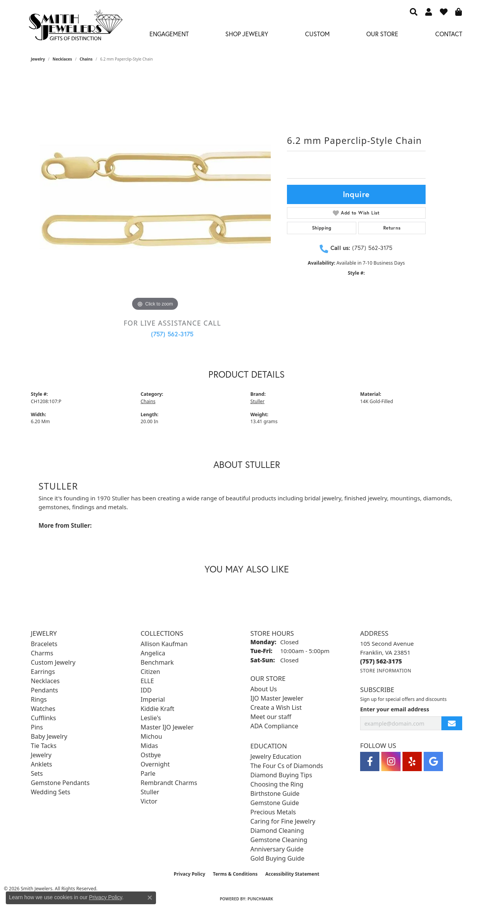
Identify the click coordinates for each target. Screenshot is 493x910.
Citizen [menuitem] (150, 671)
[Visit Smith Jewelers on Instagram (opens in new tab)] (391, 761)
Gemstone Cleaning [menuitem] (278, 840)
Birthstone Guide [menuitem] (275, 793)
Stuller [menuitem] (150, 792)
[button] (414, 11)
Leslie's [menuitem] (151, 718)
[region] (155, 197)
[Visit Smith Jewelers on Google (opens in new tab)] (433, 761)
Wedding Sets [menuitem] (50, 792)
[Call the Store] (381, 661)
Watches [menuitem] (43, 708)
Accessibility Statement (292, 874)
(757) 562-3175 (172, 334)
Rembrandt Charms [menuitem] (169, 782)
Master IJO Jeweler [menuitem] (167, 727)
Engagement (169, 34)
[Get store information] (385, 670)
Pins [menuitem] (37, 727)
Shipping (322, 228)
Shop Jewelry (246, 34)
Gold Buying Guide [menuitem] (277, 858)
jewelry (38, 59)
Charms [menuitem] (42, 653)
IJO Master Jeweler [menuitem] (277, 698)
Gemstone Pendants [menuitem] (60, 782)
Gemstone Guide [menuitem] (274, 803)
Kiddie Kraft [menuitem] (157, 708)
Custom (317, 34)
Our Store (382, 34)
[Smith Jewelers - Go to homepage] (75, 27)
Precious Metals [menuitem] (273, 812)
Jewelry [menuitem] (41, 755)
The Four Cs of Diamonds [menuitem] (286, 765)
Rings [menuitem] (39, 699)
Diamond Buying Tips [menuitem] (281, 775)
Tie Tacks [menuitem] (44, 745)
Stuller (257, 401)
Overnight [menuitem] (155, 764)
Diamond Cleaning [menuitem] (277, 830)
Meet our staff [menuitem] (270, 716)
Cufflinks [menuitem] (43, 718)
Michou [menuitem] (151, 736)
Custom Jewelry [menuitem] (53, 662)
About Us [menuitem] (263, 689)
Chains (86, 59)
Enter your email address (394, 709)
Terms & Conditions (235, 874)
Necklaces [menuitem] (45, 681)
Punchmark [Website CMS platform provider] (260, 899)
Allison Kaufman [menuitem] (164, 644)
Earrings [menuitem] (43, 671)
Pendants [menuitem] (44, 690)
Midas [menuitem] (149, 745)
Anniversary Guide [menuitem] (277, 849)
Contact (448, 34)
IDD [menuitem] (146, 690)
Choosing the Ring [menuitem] (277, 784)
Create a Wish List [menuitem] (276, 707)
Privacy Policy (189, 874)
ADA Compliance (274, 726)
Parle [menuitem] (148, 773)
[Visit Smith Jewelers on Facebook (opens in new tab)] (369, 761)
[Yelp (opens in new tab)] (412, 761)
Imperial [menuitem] (153, 699)
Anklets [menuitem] (41, 764)
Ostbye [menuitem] (151, 755)
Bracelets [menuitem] (44, 644)
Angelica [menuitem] (153, 653)
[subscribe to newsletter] (451, 723)
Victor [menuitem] (149, 801)
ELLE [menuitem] (147, 681)
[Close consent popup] (150, 897)
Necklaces (62, 59)
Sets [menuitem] (37, 773)
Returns (392, 228)
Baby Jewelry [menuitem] (49, 736)
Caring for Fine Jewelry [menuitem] (282, 821)
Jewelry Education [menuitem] (275, 756)
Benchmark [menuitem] (157, 662)
